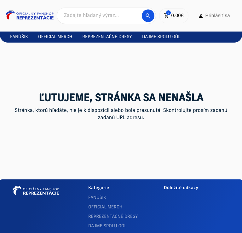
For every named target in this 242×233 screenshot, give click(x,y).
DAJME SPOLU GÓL (107, 226)
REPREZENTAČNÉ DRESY (113, 216)
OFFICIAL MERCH (105, 207)
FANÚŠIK (97, 197)
